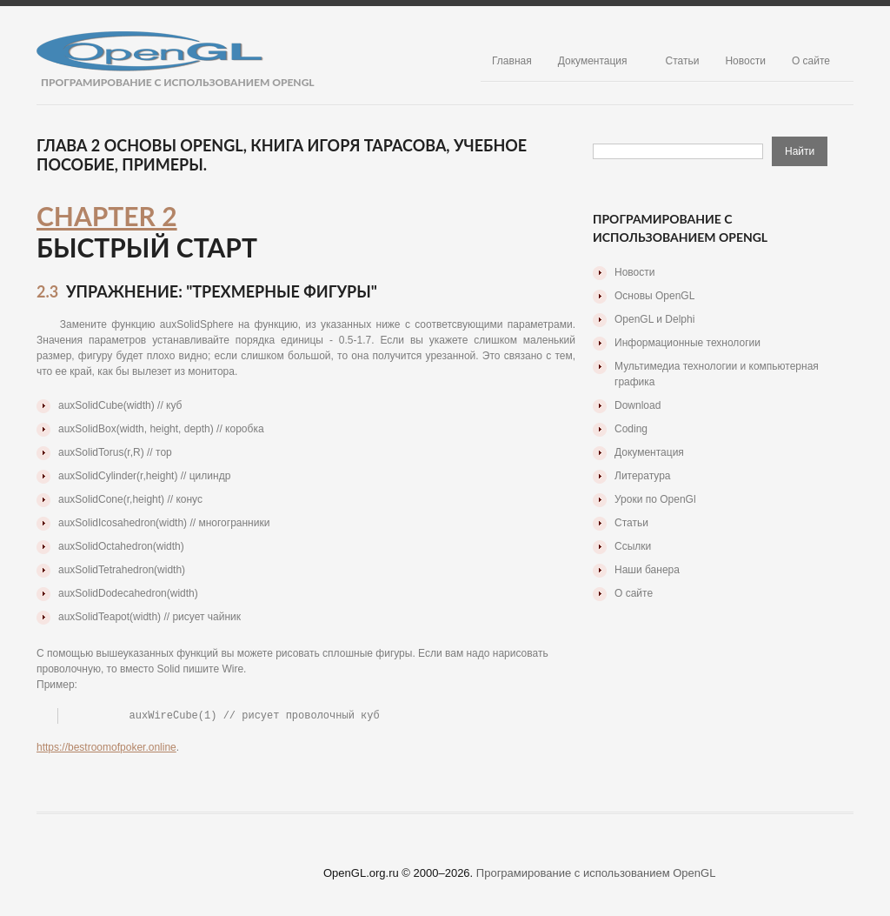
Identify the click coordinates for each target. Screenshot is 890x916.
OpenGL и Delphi (654, 319)
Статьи (683, 61)
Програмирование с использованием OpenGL (596, 872)
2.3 (47, 291)
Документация (593, 61)
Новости (745, 61)
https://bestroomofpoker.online (106, 747)
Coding (631, 429)
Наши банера (647, 570)
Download (637, 405)
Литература (642, 476)
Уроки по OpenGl (655, 499)
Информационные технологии (687, 343)
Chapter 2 (107, 215)
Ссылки (632, 546)
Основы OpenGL (654, 296)
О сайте (811, 61)
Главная (512, 61)
